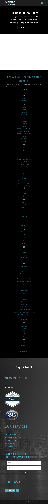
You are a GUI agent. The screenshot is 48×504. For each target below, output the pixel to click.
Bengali (24, 107)
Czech (24, 141)
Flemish (24, 178)
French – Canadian (24, 181)
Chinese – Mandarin (24, 131)
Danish (24, 148)
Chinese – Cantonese (24, 129)
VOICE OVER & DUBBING (12, 434)
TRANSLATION (9, 447)
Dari (24, 150)
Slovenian (24, 304)
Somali (24, 307)
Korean (24, 234)
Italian (24, 219)
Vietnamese (24, 351)
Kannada (24, 232)
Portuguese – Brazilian (24, 279)
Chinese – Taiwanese (24, 134)
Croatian (24, 139)
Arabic (24, 101)
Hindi (24, 205)
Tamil (24, 329)
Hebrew (24, 202)
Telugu (24, 331)
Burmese (24, 115)
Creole (24, 136)
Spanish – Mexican (24, 314)
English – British (24, 164)
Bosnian (24, 110)
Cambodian (24, 121)
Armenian (24, 98)
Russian (24, 293)
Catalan (24, 126)
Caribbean (24, 124)
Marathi (24, 252)
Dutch (24, 153)
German (24, 191)
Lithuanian (24, 243)
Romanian (24, 290)
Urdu (24, 342)
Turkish (24, 336)
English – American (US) (24, 159)
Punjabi (24, 284)
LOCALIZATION (9, 444)
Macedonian (24, 250)
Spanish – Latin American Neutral (24, 312)
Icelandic (24, 214)
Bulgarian (24, 112)
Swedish (24, 320)
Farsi (24, 173)
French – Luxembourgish (24, 186)
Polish (24, 276)
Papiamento (24, 274)
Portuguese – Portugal (24, 281)
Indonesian (24, 216)
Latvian (24, 241)
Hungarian (24, 207)
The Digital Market (35, 502)
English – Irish (24, 167)
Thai (24, 334)
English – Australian (24, 162)
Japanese (24, 225)
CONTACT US (23, 27)
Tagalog (24, 326)
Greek (24, 193)
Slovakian (24, 302)
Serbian (24, 299)
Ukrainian (24, 345)
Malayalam (24, 257)
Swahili (24, 317)
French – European (24, 183)
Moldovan (24, 260)
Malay (24, 255)
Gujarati (24, 196)
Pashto (24, 271)
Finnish (24, 176)
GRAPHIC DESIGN (10, 441)
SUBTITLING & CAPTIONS (13, 437)
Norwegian (24, 266)
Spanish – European (24, 309)
